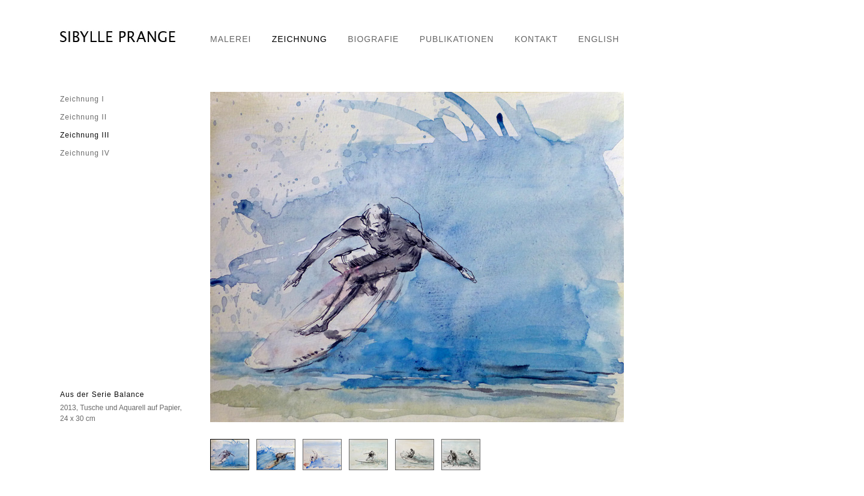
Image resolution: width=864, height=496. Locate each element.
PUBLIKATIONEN (457, 39)
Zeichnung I (82, 99)
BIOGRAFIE (373, 39)
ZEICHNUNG (299, 39)
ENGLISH (598, 39)
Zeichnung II (83, 117)
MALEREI (230, 39)
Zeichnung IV (85, 153)
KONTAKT (536, 39)
